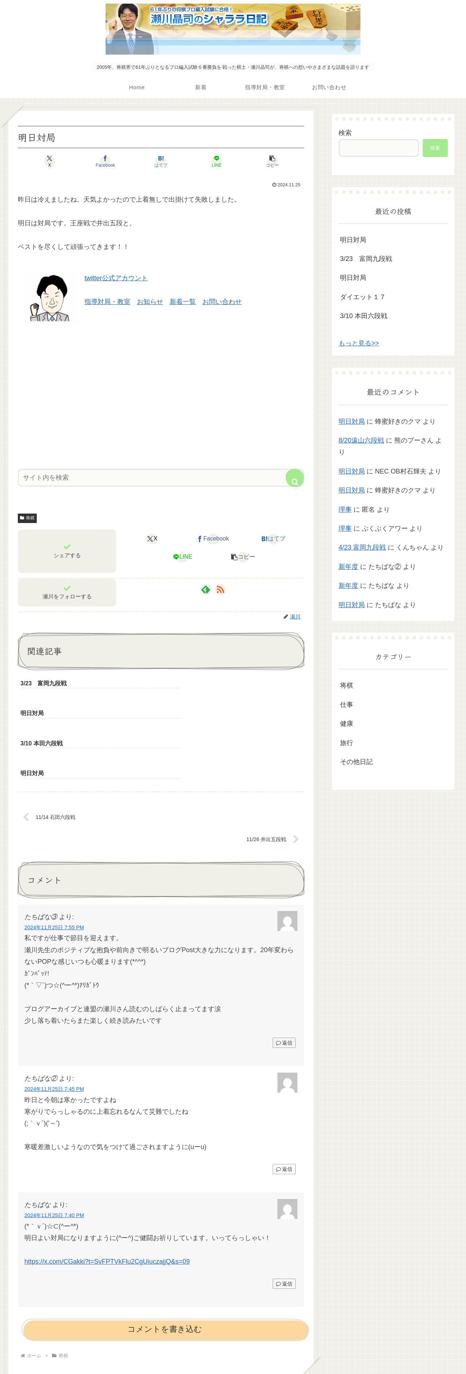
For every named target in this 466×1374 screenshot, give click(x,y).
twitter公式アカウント (116, 278)
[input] (161, 478)
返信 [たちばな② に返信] (284, 1110)
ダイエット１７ (363, 297)
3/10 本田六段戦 (363, 316)
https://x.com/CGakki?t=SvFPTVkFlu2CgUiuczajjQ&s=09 (107, 1201)
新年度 (348, 566)
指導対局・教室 (107, 301)
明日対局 (353, 239)
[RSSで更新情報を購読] (220, 589)
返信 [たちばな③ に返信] (284, 983)
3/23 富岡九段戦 (366, 258)
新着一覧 (183, 301)
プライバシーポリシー (233, 1351)
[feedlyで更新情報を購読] (206, 589)
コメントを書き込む (164, 1269)
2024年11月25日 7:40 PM (54, 1156)
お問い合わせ (222, 301)
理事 (345, 509)
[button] (257, 161)
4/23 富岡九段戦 (362, 547)
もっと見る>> (359, 343)
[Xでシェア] (65, 161)
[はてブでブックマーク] (161, 161)
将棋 (27, 517)
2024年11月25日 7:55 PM (54, 868)
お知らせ (150, 301)
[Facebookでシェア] (113, 161)
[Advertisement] (161, 394)
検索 (345, 132)
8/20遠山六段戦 (361, 440)
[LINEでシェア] (209, 161)
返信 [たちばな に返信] (284, 1224)
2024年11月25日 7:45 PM (54, 1029)
